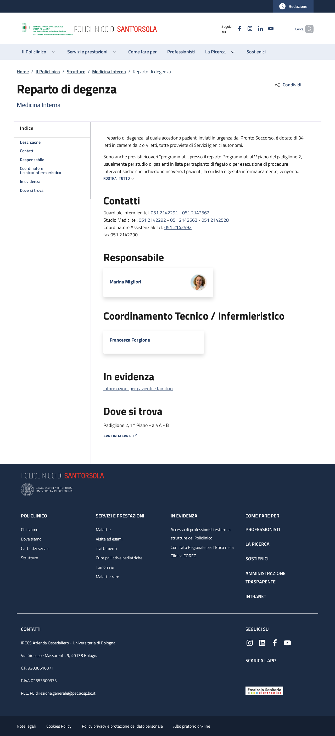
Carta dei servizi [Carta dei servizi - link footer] (35, 548)
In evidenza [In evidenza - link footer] (184, 515)
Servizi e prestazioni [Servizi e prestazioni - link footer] (120, 515)
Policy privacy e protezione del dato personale (122, 726)
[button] (293, 6)
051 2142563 (183, 220)
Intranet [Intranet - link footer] (255, 596)
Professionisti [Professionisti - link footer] (262, 529)
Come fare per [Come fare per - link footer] (262, 515)
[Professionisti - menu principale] (181, 52)
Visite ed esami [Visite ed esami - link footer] (109, 539)
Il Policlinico (48, 71)
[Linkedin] (251, 28)
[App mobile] (249, 673)
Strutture (76, 71)
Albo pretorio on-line (191, 726)
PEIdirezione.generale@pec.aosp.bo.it (63, 693)
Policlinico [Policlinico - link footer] (34, 515)
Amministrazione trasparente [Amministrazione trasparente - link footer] (265, 577)
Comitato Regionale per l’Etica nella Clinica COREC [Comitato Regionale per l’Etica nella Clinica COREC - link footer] (202, 551)
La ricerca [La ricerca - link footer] (257, 544)
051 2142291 (164, 212)
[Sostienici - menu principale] (256, 52)
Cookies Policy (58, 726)
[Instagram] (241, 28)
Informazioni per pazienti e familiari (138, 388)
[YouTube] (262, 28)
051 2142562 (195, 212)
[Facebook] (230, 28)
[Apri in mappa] (206, 436)
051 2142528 (215, 220)
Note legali (26, 726)
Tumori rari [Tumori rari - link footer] (105, 567)
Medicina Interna (109, 71)
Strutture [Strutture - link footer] (29, 558)
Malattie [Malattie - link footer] (103, 529)
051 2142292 (152, 220)
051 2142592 (178, 227)
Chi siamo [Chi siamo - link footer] (29, 529)
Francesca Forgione (130, 339)
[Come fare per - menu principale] (142, 52)
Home (23, 71)
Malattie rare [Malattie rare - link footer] (107, 576)
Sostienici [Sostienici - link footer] (257, 558)
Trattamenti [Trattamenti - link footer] (106, 548)
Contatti (31, 629)
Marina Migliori (125, 281)
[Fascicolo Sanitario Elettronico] (264, 690)
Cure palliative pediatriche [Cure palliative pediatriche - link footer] (119, 558)
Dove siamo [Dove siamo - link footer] (31, 539)
